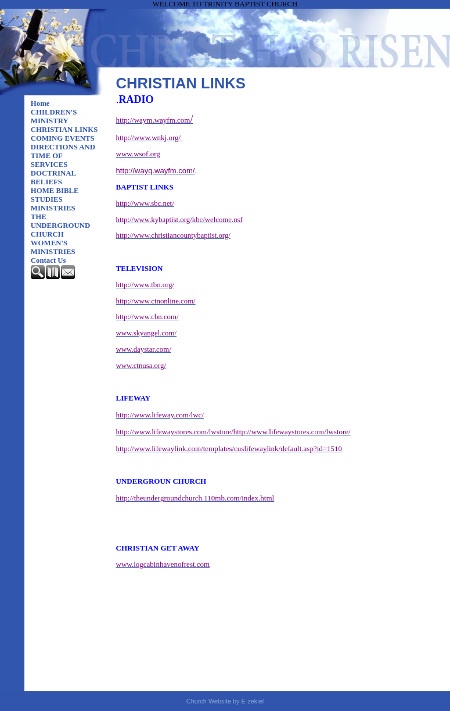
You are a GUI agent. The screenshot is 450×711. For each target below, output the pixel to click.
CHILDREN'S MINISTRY (54, 116)
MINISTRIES (53, 208)
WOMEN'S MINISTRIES (53, 247)
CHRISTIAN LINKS (64, 130)
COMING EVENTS (63, 138)
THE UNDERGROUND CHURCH (60, 225)
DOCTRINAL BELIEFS (53, 177)
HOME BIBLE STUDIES (55, 195)
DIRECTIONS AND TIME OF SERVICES (63, 156)
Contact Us (48, 260)
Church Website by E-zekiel (225, 701)
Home (40, 103)
